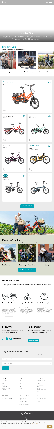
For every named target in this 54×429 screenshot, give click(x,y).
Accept (49, 426)
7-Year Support (49, 309)
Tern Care (21, 396)
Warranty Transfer (23, 401)
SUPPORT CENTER (24, 395)
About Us (40, 395)
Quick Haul (4, 386)
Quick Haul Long (6, 388)
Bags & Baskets (40, 385)
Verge (20, 388)
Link (20, 383)
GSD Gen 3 (4, 380)
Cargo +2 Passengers (27, 72)
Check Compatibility (24, 404)
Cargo (47, 265)
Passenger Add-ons (41, 380)
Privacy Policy (35, 423)
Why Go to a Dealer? (7, 398)
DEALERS (5, 395)
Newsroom (39, 396)
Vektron (4, 389)
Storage (38, 388)
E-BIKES (4, 378)
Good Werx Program (41, 398)
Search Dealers (33, 340)
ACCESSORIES (41, 378)
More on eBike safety (9, 316)
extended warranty (40, 308)
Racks (38, 386)
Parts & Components (41, 389)
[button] (50, 2)
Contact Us (21, 406)
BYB (20, 380)
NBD (3, 383)
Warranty (21, 403)
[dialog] (27, 425)
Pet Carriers (6, 265)
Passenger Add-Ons (27, 265)
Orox (3, 385)
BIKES (21, 378)
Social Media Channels (42, 403)
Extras (38, 391)
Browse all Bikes (27, 206)
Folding (7, 72)
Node (20, 386)
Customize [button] (3, 426)
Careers (38, 401)
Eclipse (21, 382)
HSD (3, 382)
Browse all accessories (27, 269)
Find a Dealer (5, 396)
